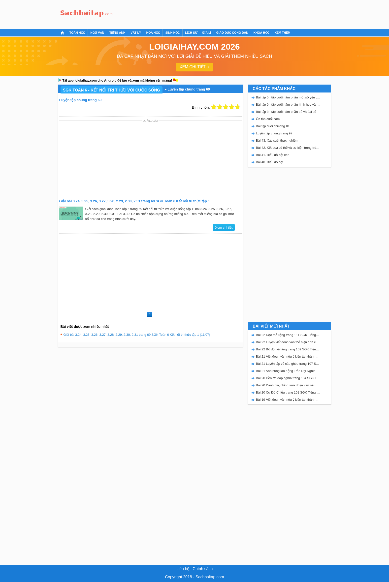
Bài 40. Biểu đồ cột (269, 162)
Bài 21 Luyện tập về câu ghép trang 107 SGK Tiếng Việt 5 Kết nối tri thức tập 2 (288, 364)
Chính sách (203, 569)
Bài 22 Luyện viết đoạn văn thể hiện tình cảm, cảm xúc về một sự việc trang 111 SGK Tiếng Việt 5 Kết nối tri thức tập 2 (288, 342)
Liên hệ (183, 569)
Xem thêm (282, 32)
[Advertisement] (205, 13)
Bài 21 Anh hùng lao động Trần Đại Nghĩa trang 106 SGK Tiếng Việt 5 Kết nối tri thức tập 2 (288, 371)
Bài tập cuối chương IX (272, 126)
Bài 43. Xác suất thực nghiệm (277, 140)
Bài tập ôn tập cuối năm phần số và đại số (286, 112)
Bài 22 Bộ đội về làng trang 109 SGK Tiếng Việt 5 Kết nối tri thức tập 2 (288, 349)
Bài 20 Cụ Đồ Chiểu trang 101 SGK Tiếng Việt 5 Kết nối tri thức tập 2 (288, 392)
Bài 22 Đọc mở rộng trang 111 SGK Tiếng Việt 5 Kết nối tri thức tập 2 (288, 335)
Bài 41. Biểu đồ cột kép (273, 155)
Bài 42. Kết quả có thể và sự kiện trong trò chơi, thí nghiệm (288, 148)
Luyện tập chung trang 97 (274, 133)
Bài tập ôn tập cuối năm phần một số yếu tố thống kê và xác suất (288, 97)
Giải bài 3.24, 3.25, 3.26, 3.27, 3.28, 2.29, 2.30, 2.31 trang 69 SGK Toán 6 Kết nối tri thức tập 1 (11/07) (137, 335)
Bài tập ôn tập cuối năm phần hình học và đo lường (288, 104)
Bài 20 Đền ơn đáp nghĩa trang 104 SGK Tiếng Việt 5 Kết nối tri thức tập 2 (288, 378)
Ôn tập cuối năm (268, 119)
